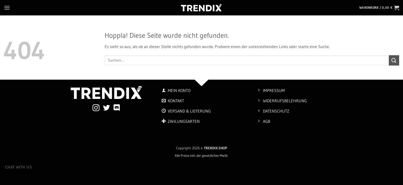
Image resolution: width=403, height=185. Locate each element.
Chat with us (18, 167)
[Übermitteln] (394, 60)
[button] (7, 7)
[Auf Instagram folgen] (96, 108)
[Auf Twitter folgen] (106, 108)
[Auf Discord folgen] (116, 108)
